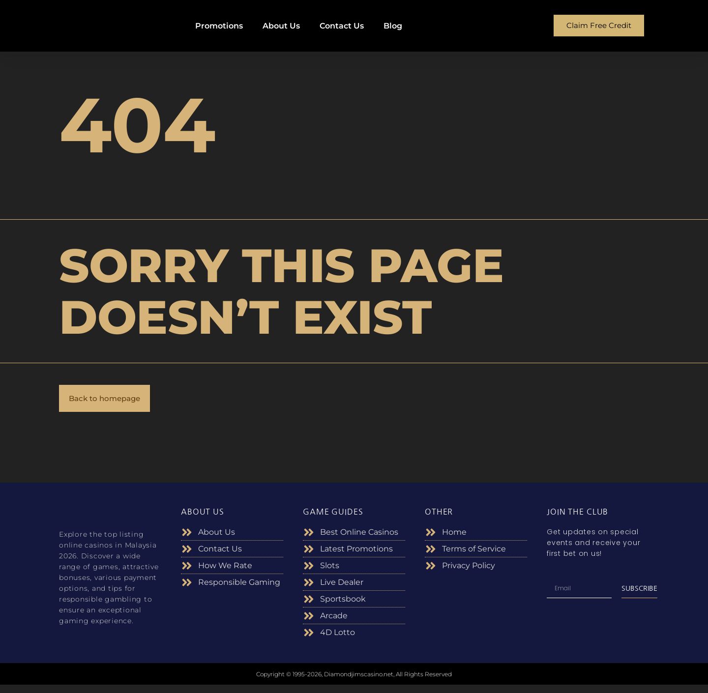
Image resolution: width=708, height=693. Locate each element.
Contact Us (342, 25)
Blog (393, 25)
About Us (281, 25)
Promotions (219, 25)
